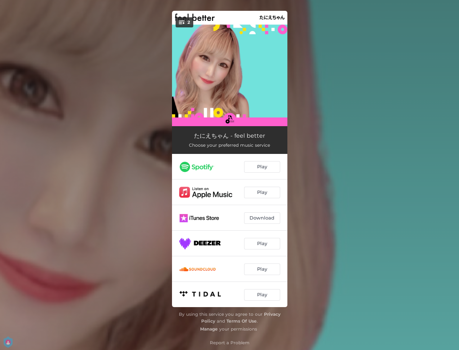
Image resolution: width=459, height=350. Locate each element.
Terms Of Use (241, 321)
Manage (209, 329)
